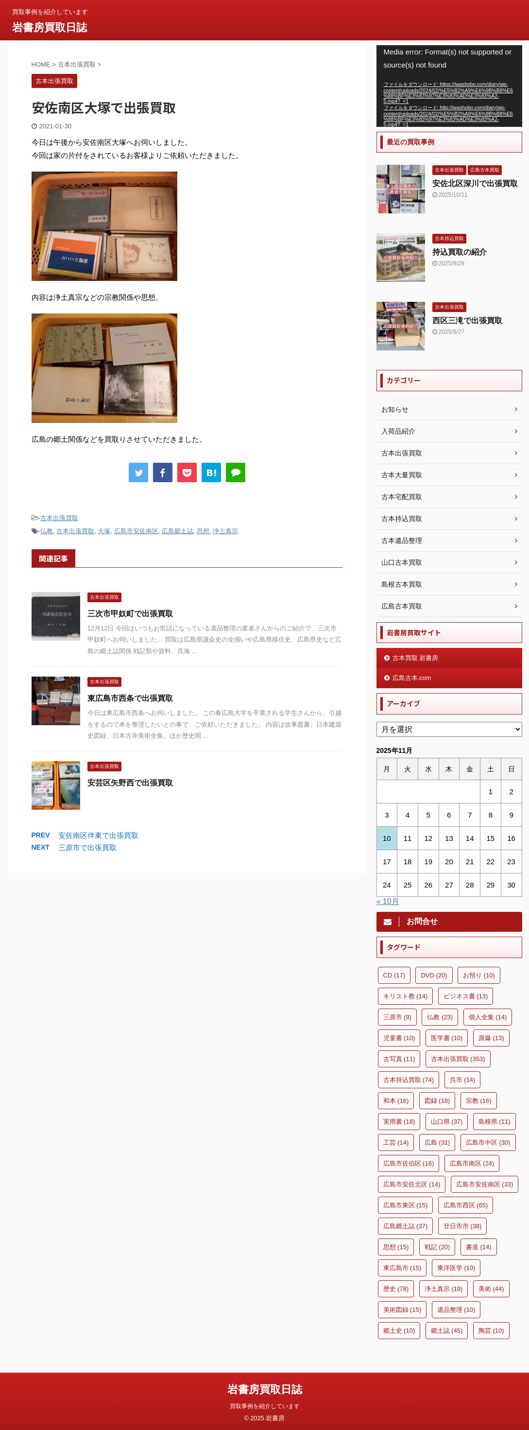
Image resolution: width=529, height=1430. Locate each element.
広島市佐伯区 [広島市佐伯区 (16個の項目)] (408, 1163)
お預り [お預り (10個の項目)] (479, 975)
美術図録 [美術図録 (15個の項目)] (402, 1309)
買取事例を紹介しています (265, 1404)
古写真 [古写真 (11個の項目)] (399, 1059)
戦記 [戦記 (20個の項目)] (437, 1247)
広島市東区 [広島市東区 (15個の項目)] (405, 1205)
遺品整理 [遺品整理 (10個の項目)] (456, 1309)
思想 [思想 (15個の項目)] (396, 1247)
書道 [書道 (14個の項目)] (479, 1247)
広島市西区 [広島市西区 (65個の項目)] (466, 1205)
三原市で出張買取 (87, 847)
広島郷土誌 (177, 531)
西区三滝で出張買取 (467, 320)
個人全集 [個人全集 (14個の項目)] (488, 1017)
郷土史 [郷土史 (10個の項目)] (399, 1330)
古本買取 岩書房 (415, 658)
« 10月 (387, 901)
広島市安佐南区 (136, 531)
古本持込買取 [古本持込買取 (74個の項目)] (408, 1079)
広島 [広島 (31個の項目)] (437, 1142)
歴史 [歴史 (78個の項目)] (396, 1288)
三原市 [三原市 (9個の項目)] (397, 1017)
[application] (449, 86)
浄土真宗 (225, 531)
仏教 (46, 531)
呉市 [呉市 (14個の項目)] (463, 1079)
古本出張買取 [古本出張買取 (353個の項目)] (458, 1059)
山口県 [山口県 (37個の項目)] (447, 1121)
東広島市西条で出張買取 (130, 698)
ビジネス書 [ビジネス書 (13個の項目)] (466, 996)
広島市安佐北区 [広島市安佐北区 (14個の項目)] (412, 1184)
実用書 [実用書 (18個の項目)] (399, 1121)
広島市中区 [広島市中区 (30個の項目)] (488, 1142)
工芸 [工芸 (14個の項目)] (396, 1142)
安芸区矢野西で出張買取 (130, 783)
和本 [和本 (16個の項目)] (396, 1100)
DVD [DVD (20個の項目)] (434, 975)
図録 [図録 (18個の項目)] (437, 1100)
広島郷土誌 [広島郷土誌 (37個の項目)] (405, 1226)
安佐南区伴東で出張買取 (98, 835)
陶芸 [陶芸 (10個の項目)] (491, 1330)
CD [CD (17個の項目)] (394, 975)
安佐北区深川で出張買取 (475, 183)
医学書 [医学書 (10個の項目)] (447, 1038)
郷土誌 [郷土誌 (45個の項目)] (447, 1330)
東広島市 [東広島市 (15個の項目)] (402, 1268)
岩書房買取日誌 (49, 27)
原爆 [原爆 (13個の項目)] (491, 1038)
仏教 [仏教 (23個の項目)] (440, 1017)
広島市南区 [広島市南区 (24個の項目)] (472, 1163)
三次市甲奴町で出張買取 (130, 614)
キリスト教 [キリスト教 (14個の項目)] (405, 996)
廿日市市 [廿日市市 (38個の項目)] (463, 1226)
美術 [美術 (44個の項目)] (491, 1288)
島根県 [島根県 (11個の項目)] (494, 1121)
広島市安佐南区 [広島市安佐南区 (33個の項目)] (484, 1184)
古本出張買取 (59, 518)
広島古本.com (411, 677)
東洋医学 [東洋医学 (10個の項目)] (456, 1268)
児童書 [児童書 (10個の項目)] (399, 1038)
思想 (203, 531)
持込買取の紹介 (459, 252)
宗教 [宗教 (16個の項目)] (479, 1100)
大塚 (104, 531)
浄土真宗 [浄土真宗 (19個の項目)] (444, 1288)
